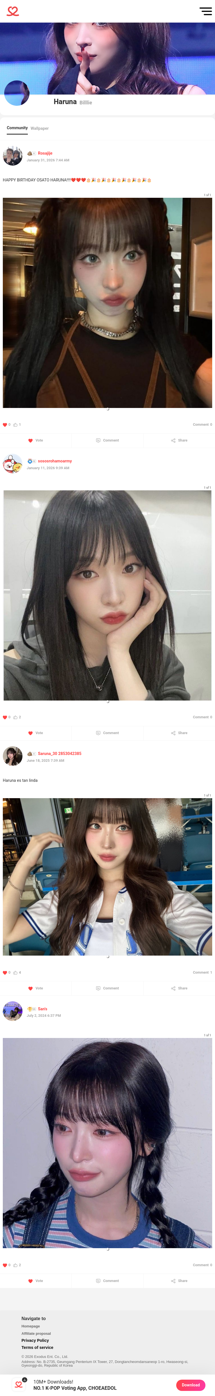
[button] (108, 409)
